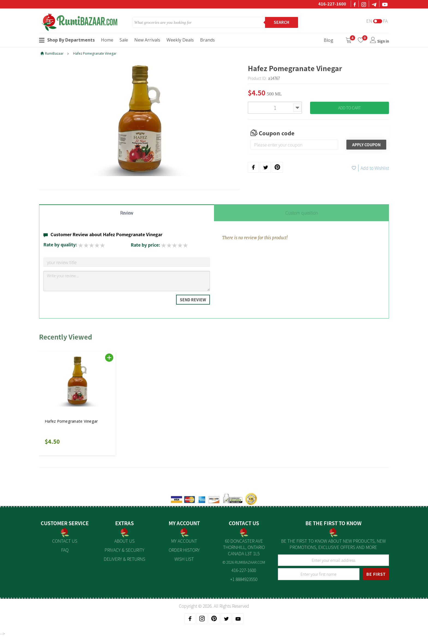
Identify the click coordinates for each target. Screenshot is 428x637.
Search (281, 22)
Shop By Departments (67, 40)
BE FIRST (376, 574)
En (369, 21)
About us (124, 540)
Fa (385, 21)
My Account (184, 540)
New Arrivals (147, 40)
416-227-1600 (332, 4)
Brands (207, 40)
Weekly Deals (180, 40)
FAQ (65, 550)
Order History (184, 550)
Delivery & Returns (124, 559)
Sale (124, 40)
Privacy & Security (124, 550)
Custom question (301, 212)
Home (107, 40)
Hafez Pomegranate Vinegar (95, 53)
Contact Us (64, 540)
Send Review (193, 299)
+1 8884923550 (243, 579)
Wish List (184, 559)
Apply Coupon (366, 144)
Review (126, 212)
